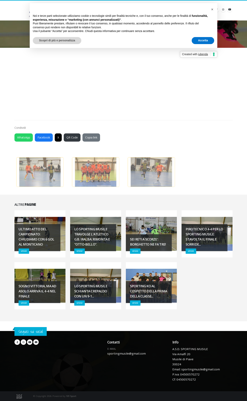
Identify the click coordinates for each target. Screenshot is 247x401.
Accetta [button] (203, 40)
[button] (212, 9)
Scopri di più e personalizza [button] (57, 40)
